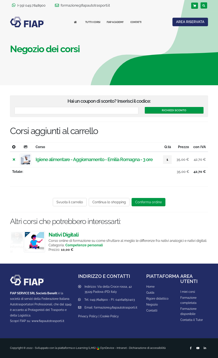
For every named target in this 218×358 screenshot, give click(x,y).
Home (150, 286)
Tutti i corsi (92, 22)
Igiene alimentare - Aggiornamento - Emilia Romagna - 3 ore (94, 159)
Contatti (135, 22)
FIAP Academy (115, 22)
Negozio (152, 304)
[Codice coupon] (76, 110)
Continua (109, 202)
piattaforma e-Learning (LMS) (77, 347)
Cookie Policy (109, 316)
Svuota (69, 202)
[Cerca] (204, 5)
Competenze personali (104, 245)
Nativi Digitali (84, 234)
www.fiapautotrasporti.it (48, 321)
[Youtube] (198, 348)
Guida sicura (41, 237)
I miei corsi (187, 291)
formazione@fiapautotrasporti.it (82, 5)
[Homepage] (76, 22)
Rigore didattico (157, 298)
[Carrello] (194, 6)
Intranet (122, 347)
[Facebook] (191, 348)
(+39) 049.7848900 (29, 5)
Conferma (148, 202)
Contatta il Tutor (191, 320)
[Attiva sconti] (174, 110)
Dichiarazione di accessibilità (147, 347)
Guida (150, 292)
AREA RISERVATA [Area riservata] (190, 22)
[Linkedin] (205, 348)
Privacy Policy (88, 316)
